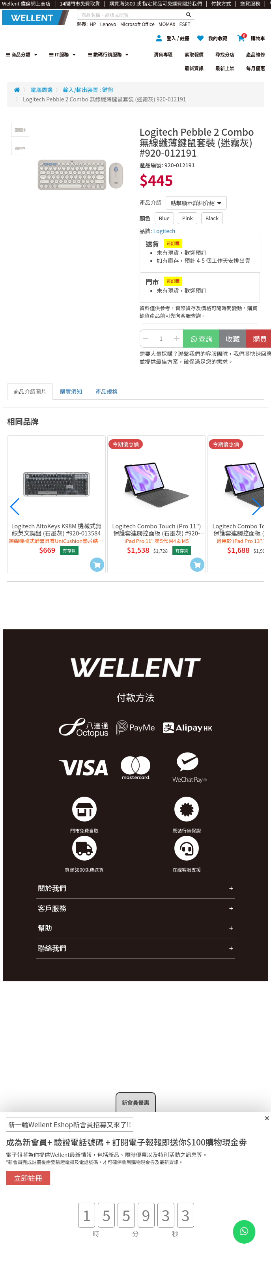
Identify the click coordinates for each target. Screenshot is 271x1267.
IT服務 (62, 54)
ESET (184, 24)
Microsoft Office (137, 24)
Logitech (164, 231)
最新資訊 (194, 68)
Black (212, 218)
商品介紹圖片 (30, 391)
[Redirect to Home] (17, 90)
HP (93, 24)
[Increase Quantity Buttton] (177, 338)
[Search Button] (188, 14)
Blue (164, 218)
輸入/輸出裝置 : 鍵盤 (88, 90)
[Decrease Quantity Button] (145, 338)
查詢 (201, 338)
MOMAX (167, 24)
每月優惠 (255, 68)
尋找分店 (224, 54)
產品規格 (106, 391)
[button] (15, 506)
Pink (187, 218)
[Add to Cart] (97, 565)
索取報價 (194, 54)
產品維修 (255, 54)
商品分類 (21, 54)
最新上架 (224, 68)
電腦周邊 (42, 90)
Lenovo (108, 24)
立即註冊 (28, 1178)
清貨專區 (163, 54)
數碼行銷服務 (108, 54)
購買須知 (71, 391)
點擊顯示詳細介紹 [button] (196, 203)
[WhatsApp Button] (244, 1232)
